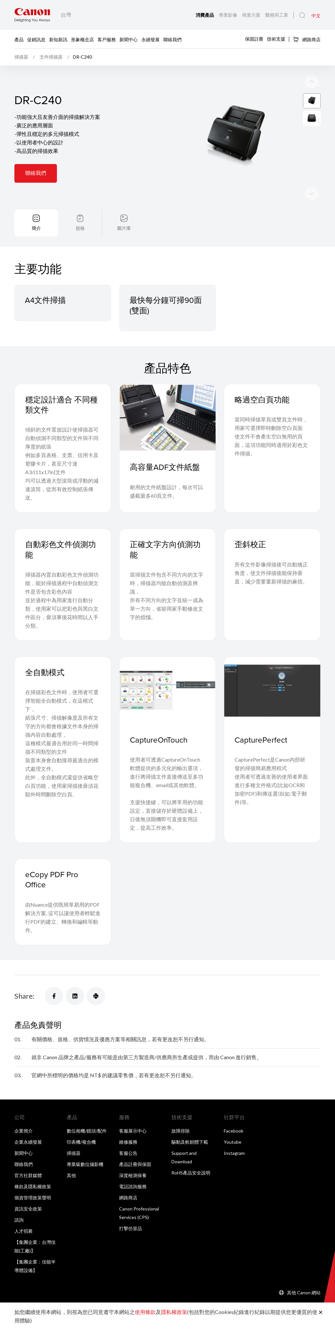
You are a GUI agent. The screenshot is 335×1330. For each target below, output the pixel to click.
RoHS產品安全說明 (190, 1172)
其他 (71, 1175)
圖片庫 (124, 228)
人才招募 (23, 1231)
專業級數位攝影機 (85, 1164)
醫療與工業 (276, 15)
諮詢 (19, 1220)
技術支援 (276, 39)
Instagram (234, 1153)
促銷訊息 (36, 39)
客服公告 (128, 1153)
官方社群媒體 (28, 1175)
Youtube (232, 1142)
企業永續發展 (28, 1142)
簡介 (36, 228)
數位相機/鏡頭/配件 (87, 1131)
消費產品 (205, 15)
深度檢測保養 (133, 1175)
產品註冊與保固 (135, 1164)
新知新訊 (58, 39)
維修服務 (128, 1142)
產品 (19, 39)
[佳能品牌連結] (32, 15)
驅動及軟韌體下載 (189, 1142)
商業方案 (251, 15)
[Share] (54, 996)
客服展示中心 (133, 1131)
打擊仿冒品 (130, 1228)
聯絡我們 (172, 39)
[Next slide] (311, 81)
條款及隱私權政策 (32, 1186)
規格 (80, 228)
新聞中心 (128, 39)
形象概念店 (82, 39)
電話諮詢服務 (133, 1186)
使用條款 (145, 1312)
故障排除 (180, 1131)
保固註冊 (254, 39)
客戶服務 (106, 39)
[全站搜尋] (302, 15)
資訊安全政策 (28, 1208)
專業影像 (228, 15)
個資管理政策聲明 (32, 1197)
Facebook (233, 1131)
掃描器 (73, 1153)
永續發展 (150, 39)
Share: (24, 995)
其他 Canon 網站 (304, 1292)
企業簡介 (23, 1131)
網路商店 (307, 39)
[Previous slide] (311, 193)
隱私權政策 (174, 1312)
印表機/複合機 (81, 1142)
